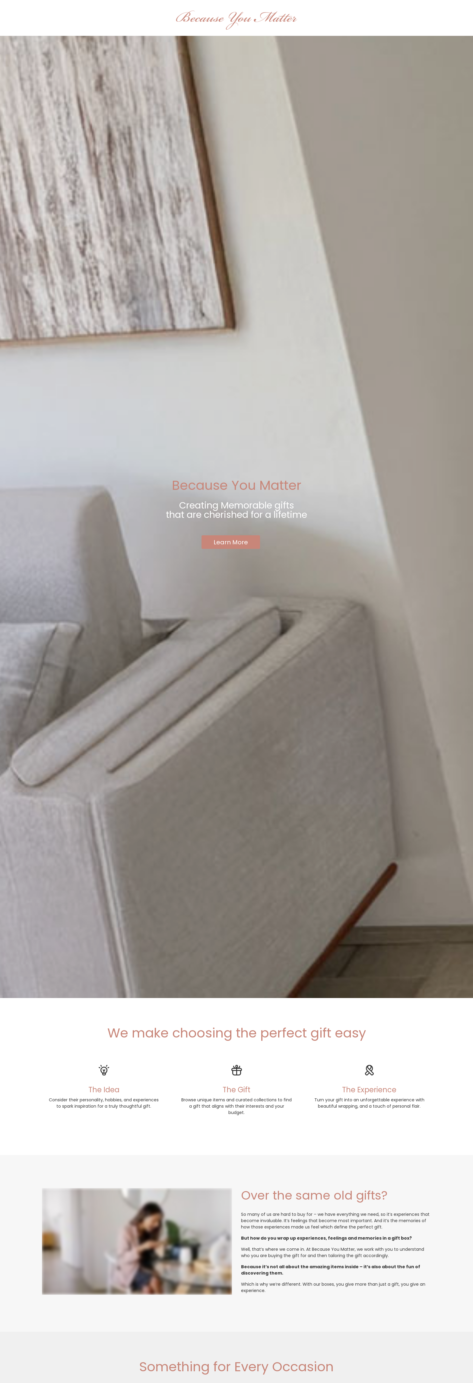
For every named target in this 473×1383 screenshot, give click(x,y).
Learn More (231, 542)
